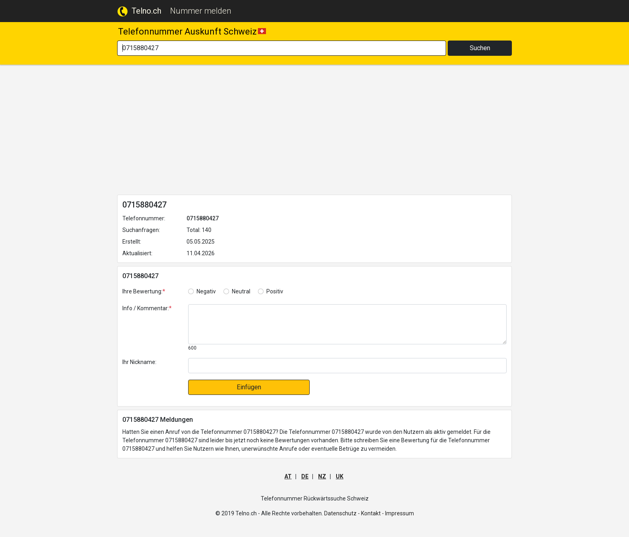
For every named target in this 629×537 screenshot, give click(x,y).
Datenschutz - (342, 513)
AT (288, 476)
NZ (322, 476)
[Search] (281, 48)
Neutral (241, 291)
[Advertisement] (314, 131)
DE (304, 476)
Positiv (274, 291)
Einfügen (249, 387)
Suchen (480, 48)
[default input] (347, 365)
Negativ (206, 291)
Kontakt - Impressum (387, 513)
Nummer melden (200, 11)
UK (339, 476)
